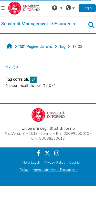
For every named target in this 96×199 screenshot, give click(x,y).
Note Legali (31, 162)
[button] (58, 8)
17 (33, 79)
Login (87, 7)
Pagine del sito (35, 46)
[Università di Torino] (24, 7)
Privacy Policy (54, 162)
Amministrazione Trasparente (55, 169)
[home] (38, 24)
